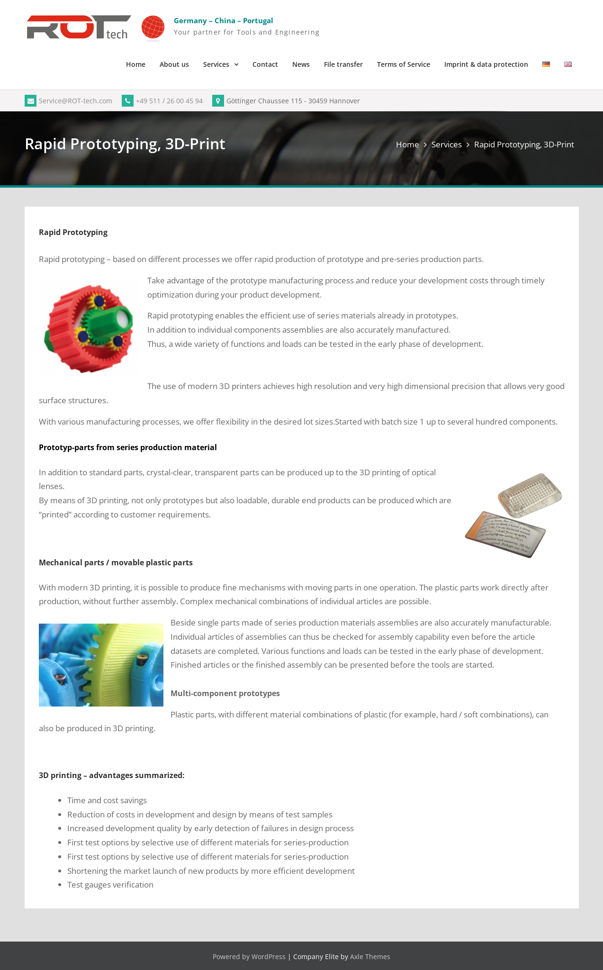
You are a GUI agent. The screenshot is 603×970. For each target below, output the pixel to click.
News (301, 64)
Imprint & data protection (486, 64)
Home (135, 64)
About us (174, 64)
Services (216, 64)
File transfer (343, 64)
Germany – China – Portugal (223, 20)
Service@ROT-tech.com (68, 100)
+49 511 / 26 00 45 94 (162, 100)
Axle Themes (370, 956)
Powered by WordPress (249, 956)
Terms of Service (403, 64)
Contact (265, 64)
